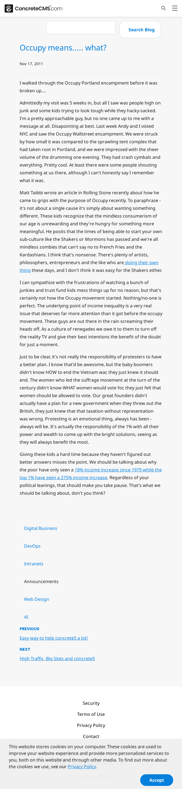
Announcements (41, 581)
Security (91, 703)
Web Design (36, 599)
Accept (156, 781)
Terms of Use (91, 714)
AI (26, 617)
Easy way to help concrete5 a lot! (54, 638)
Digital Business (40, 528)
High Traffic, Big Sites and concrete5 (57, 658)
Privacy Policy (91, 725)
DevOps (32, 546)
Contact (91, 736)
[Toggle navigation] (175, 9)
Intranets (33, 564)
